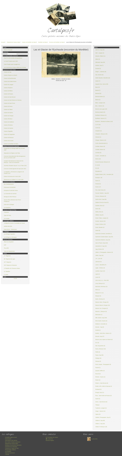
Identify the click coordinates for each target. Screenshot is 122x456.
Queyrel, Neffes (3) (100, 370)
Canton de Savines (8, 128)
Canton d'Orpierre (8, 87)
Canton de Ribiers (8, 90)
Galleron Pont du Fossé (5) (101, 202)
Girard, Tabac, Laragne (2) (101, 218)
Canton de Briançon (9, 137)
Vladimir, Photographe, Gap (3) (102, 417)
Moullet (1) (98, 330)
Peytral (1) (97, 367)
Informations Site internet (11, 440)
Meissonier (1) (98, 314)
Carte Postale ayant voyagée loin (12, 64)
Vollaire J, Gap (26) (100, 423)
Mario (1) (97, 289)
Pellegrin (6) (98, 358)
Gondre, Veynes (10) (100, 221)
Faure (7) (97, 180)
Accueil (3, 42)
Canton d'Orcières (8, 125)
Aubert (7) (97, 81)
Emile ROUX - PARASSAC (10, 229)
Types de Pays (7, 215)
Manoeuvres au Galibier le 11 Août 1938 (13, 179)
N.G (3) (97, 342)
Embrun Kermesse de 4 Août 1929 (12, 176)
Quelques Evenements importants (13, 445)
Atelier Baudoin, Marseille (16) (102, 77)
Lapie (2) (97, 274)
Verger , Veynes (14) (100, 411)
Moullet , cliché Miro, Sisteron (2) (103, 333)
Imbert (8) (97, 230)
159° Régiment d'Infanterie (10, 265)
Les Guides (6, 218)
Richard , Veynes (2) (100, 377)
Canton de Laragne (8, 84)
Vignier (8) (97, 414)
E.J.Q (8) (97, 165)
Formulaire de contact (52, 437)
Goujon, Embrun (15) (100, 224)
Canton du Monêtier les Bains (29, 42)
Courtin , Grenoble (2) (100, 155)
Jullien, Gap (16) (99, 255)
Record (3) (98, 373)
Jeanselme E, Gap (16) (101, 246)
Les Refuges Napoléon (9, 234)
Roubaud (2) (98, 389)
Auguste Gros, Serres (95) (101, 84)
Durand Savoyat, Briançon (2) (102, 162)
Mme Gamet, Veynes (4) (101, 320)
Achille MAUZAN (8, 226)
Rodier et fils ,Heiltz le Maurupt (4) (103, 386)
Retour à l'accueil (8, 49)
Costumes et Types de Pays (12, 448)
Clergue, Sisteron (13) (100, 140)
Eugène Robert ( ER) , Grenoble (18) (104, 174)
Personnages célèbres (10, 449)
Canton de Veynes (8, 112)
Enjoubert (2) (98, 171)
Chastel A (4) (98, 130)
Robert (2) (97, 380)
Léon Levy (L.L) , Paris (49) (102, 280)
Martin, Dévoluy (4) (100, 299)
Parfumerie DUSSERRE (10, 187)
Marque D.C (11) (99, 292)
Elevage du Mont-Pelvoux (10, 196)
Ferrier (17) (98, 187)
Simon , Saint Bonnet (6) (101, 401)
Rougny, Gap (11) (99, 392)
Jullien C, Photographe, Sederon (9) (104, 252)
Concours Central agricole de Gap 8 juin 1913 (15, 168)
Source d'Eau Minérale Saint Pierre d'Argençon (12, 200)
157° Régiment (7, 262)
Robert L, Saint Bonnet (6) (101, 383)
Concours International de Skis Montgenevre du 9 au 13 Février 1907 (14, 157)
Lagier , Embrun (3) (100, 267)
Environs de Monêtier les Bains (56, 42)
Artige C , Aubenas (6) (100, 71)
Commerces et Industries (11, 446)
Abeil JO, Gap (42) (99, 49)
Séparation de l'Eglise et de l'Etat (12, 153)
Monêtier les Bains (42, 42)
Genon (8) (97, 208)
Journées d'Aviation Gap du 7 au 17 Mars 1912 (15, 165)
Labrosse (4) (98, 261)
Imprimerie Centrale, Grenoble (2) (103, 233)
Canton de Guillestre (9, 122)
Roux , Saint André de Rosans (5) (103, 395)
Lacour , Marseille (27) (100, 264)
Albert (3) (97, 59)
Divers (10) (98, 158)
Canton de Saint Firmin (9, 103)
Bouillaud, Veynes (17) (100, 118)
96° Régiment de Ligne (9, 259)
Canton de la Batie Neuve (10, 81)
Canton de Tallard (8, 109)
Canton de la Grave (8, 140)
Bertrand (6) (98, 93)
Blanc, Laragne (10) (100, 102)
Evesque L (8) (98, 177)
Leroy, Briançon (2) (100, 283)
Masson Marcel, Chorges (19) (102, 305)
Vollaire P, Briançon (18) (101, 426)
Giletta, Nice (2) (99, 211)
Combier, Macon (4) (100, 149)
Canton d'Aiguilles (8, 131)
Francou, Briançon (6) (100, 196)
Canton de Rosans (8, 94)
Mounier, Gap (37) (99, 336)
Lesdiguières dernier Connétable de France (14, 223)
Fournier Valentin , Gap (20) (102, 193)
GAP (5, 245)
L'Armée (7, 454)
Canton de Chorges (8, 115)
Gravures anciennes (10, 453)
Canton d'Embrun (8, 118)
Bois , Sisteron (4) (99, 106)
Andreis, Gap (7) (99, 65)
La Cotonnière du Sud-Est (10, 193)
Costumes (6, 212)
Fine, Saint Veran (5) (100, 190)
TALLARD (6, 248)
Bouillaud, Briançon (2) (100, 115)
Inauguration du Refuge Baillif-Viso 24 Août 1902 (14, 149)
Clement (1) (98, 137)
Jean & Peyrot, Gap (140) (101, 243)
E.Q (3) (97, 168)
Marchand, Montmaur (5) (101, 286)
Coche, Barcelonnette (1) (101, 143)
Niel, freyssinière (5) (100, 345)
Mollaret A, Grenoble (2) (101, 324)
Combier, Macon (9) (100, 146)
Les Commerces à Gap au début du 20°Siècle (15, 67)
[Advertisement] (61, 93)
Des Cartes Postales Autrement (12, 442)
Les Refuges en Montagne (10, 237)
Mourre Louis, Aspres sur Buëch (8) (104, 339)
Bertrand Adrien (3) (100, 96)
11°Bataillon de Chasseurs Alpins (12, 268)
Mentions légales (50, 440)
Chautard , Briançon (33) (101, 134)
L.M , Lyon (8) (98, 258)
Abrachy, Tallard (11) (100, 56)
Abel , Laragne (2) (99, 53)
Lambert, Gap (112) (100, 271)
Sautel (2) (97, 398)
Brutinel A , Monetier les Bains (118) (104, 121)
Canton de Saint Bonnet (9, 97)
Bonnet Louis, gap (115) (101, 109)
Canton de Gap (7, 72)
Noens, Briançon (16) (100, 348)
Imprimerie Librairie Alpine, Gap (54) (104, 236)
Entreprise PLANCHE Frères (11, 190)
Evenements (8, 438)
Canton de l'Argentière (9, 134)
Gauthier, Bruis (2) (99, 205)
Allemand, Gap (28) (100, 62)
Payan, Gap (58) (99, 355)
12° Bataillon (7, 271)
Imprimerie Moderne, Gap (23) (102, 239)
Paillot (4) (97, 352)
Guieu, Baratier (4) (99, 227)
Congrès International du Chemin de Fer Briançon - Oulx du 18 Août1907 (13, 161)
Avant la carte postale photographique (13, 58)
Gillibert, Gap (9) (99, 215)
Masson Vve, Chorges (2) (101, 308)
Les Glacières (7, 207)
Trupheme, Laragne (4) (101, 408)
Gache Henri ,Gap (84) (100, 199)
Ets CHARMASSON (9, 184)
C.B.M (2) (97, 127)
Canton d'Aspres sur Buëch (10, 75)
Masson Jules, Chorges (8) (101, 302)
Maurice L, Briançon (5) (101, 311)
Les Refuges (8, 451)
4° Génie (6, 274)
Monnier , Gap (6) (99, 327)
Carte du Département (9, 251)
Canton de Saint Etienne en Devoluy (12, 100)
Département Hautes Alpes (13, 42)
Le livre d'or (49, 438)
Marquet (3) (98, 296)
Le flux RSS (91, 439)
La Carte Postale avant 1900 (11, 61)
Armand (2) (98, 68)
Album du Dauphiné (8, 241)
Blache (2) (97, 99)
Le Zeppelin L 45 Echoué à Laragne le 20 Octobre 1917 (14, 172)
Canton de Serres (8, 106)
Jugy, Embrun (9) (99, 249)
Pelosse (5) (98, 361)
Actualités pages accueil (11, 437)
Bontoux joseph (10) (100, 112)
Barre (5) (97, 87)
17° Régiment (7, 255)
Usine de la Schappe (9, 204)
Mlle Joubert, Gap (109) (101, 317)
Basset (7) (97, 90)
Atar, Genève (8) (99, 74)
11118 (15, 278)
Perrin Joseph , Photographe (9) (103, 364)
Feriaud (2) (98, 183)
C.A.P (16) (97, 124)
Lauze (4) (97, 277)
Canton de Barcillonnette (10, 78)
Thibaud (97, 405)
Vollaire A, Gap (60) (100, 420)
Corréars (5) (98, 152)
